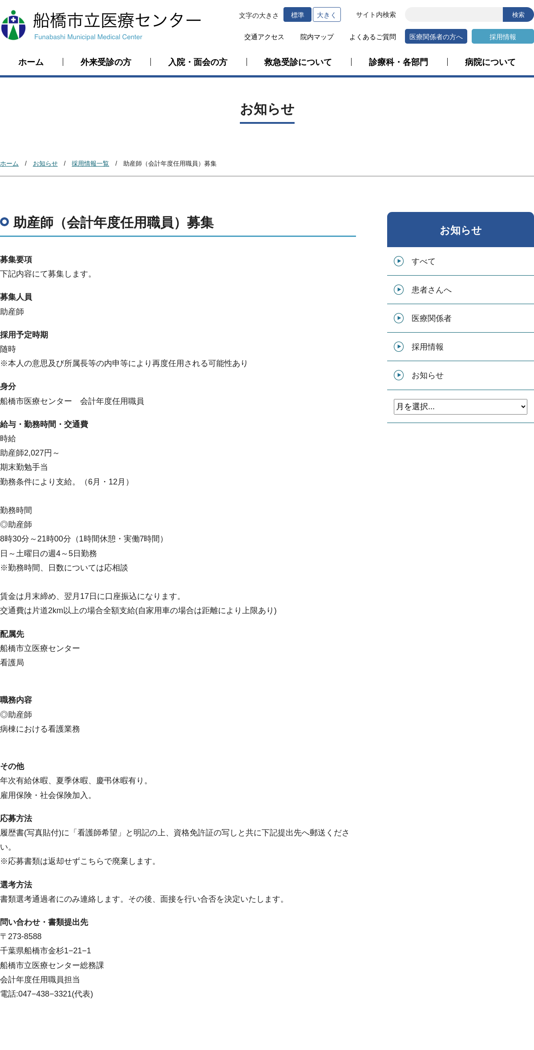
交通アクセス (264, 37)
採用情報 (503, 37)
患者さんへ (432, 289)
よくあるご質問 (372, 37)
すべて (424, 261)
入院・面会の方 (197, 62)
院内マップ (317, 37)
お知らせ (45, 163)
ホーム (31, 62)
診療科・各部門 (398, 62)
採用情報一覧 (90, 163)
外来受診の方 (106, 62)
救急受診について (298, 62)
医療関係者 (432, 318)
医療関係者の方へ (436, 37)
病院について (490, 62)
